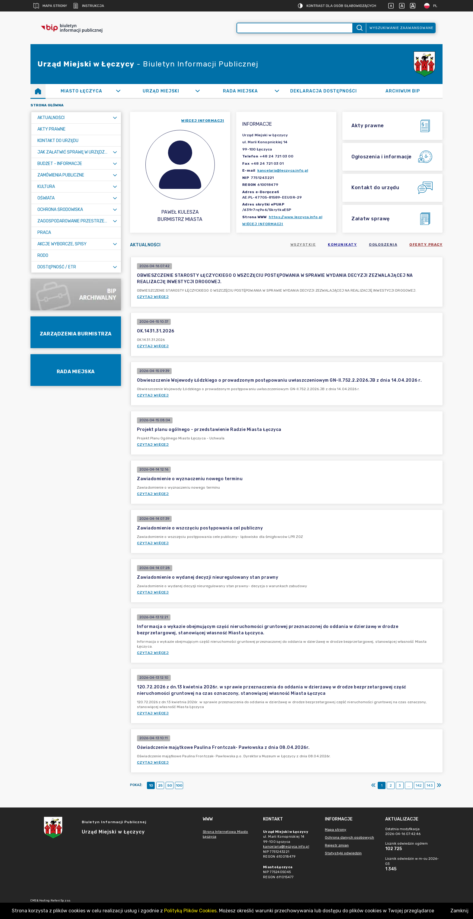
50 (169, 785)
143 (430, 785)
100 (179, 785)
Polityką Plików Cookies (190, 911)
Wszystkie (303, 244)
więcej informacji (202, 120)
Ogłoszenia (383, 244)
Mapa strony (50, 5)
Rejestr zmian (337, 845)
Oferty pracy (426, 244)
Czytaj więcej (153, 297)
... (409, 785)
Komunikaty (342, 244)
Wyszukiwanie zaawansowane (401, 28)
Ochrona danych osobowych (349, 837)
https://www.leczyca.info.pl (295, 217)
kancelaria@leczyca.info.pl (282, 170)
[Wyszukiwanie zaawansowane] (294, 28)
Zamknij (459, 911)
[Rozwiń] (118, 91)
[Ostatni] (438, 785)
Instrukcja (88, 5)
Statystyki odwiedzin (343, 853)
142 (419, 785)
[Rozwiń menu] (114, 117)
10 (151, 785)
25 (160, 785)
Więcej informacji (262, 224)
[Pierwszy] (373, 785)
